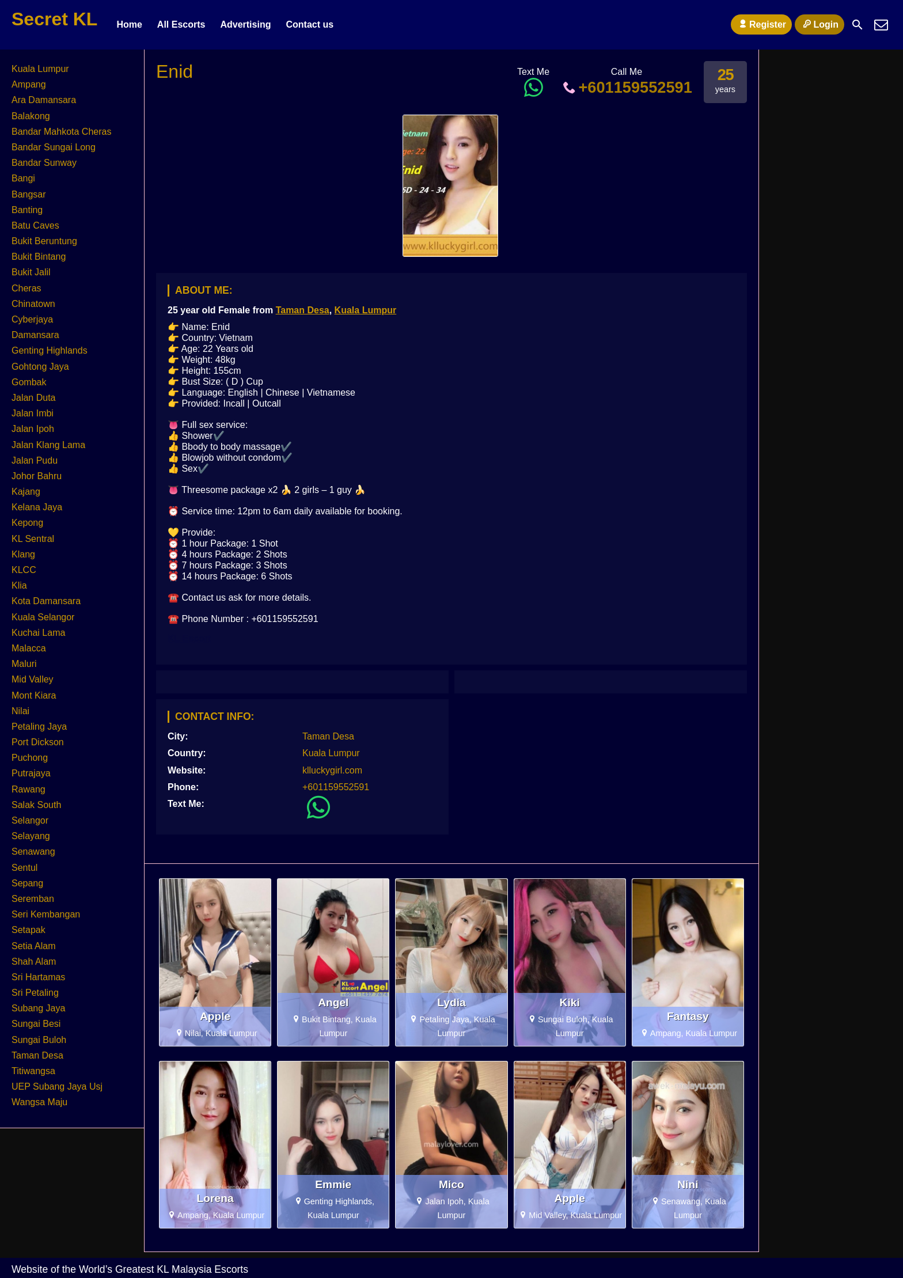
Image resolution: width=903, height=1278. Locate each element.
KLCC (24, 570)
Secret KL (54, 19)
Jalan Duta (34, 398)
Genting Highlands (50, 350)
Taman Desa (302, 310)
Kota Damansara (46, 601)
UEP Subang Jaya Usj (57, 1086)
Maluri (24, 664)
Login (819, 24)
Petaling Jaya (39, 726)
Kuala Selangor (43, 617)
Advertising (245, 24)
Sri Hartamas (38, 977)
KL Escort (189, 638)
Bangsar (29, 194)
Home (129, 24)
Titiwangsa (33, 1071)
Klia (19, 585)
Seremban (33, 899)
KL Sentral (33, 539)
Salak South (36, 805)
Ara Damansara (44, 100)
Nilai (20, 711)
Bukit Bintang (39, 256)
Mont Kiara (34, 695)
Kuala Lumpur (366, 310)
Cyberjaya (32, 319)
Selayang (31, 836)
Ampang (29, 84)
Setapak (28, 930)
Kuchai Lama (38, 633)
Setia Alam (33, 946)
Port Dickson (38, 742)
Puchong (30, 758)
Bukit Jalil (31, 272)
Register (761, 24)
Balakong (31, 116)
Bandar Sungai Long (54, 147)
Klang (23, 554)
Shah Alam (34, 961)
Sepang (27, 883)
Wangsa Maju (39, 1102)
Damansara (35, 335)
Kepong (27, 523)
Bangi (23, 178)
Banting (27, 210)
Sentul (24, 868)
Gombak (29, 382)
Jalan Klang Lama (48, 445)
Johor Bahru (37, 476)
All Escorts (181, 24)
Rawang (28, 789)
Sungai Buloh (39, 1040)
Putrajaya (31, 773)
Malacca (29, 648)
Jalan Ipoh (33, 429)
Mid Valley (33, 679)
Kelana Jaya (37, 507)
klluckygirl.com (332, 770)
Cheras (26, 288)
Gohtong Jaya (40, 366)
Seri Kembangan (46, 914)
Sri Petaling (35, 993)
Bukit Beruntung (44, 241)
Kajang (26, 491)
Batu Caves (35, 225)
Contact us (309, 24)
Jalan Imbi (33, 413)
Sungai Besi (36, 1024)
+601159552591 (626, 87)
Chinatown (33, 304)
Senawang (33, 851)
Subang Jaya (38, 1008)
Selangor (30, 820)
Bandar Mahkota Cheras (61, 131)
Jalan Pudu (35, 460)
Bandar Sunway (44, 163)
